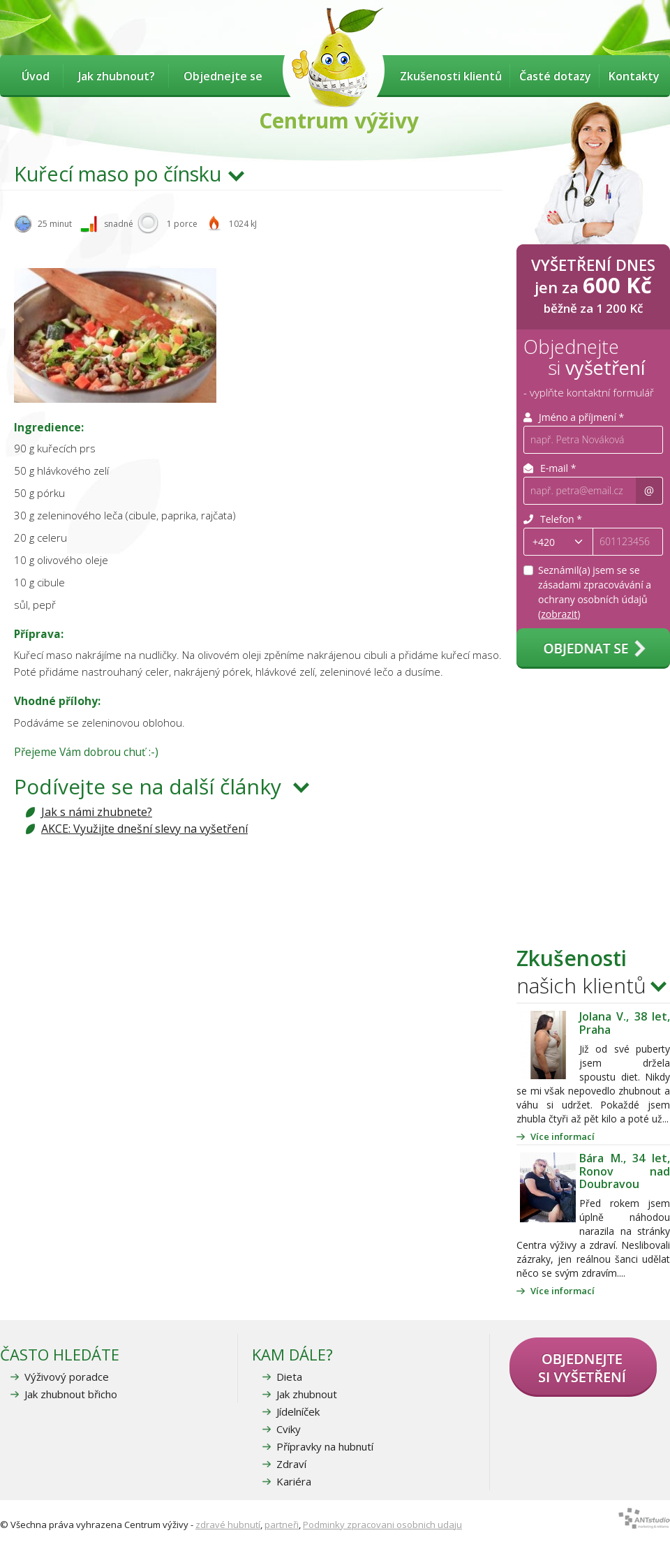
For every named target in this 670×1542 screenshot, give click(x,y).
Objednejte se (223, 76)
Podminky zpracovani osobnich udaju (382, 1524)
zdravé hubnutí (227, 1524)
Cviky (288, 1429)
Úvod (36, 76)
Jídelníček (298, 1411)
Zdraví (291, 1464)
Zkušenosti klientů (451, 76)
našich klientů (581, 972)
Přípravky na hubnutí (324, 1446)
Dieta (289, 1377)
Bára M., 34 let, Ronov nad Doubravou (624, 1171)
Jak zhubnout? (116, 76)
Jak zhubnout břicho (70, 1394)
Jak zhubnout (306, 1394)
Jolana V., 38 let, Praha (624, 1023)
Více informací (562, 1136)
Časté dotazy (555, 76)
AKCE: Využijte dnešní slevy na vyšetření (144, 828)
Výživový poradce (66, 1377)
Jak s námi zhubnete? (96, 812)
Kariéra (293, 1481)
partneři (282, 1524)
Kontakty (634, 76)
